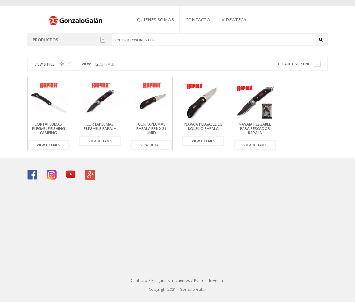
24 (103, 64)
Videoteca (234, 20)
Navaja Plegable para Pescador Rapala (255, 128)
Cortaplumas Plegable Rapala (100, 126)
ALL (111, 64)
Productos (69, 40)
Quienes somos (155, 20)
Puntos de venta (208, 280)
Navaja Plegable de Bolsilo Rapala (203, 126)
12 (96, 64)
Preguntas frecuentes (170, 280)
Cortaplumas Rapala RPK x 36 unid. (151, 128)
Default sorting (294, 63)
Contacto (197, 20)
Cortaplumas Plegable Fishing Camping (48, 128)
